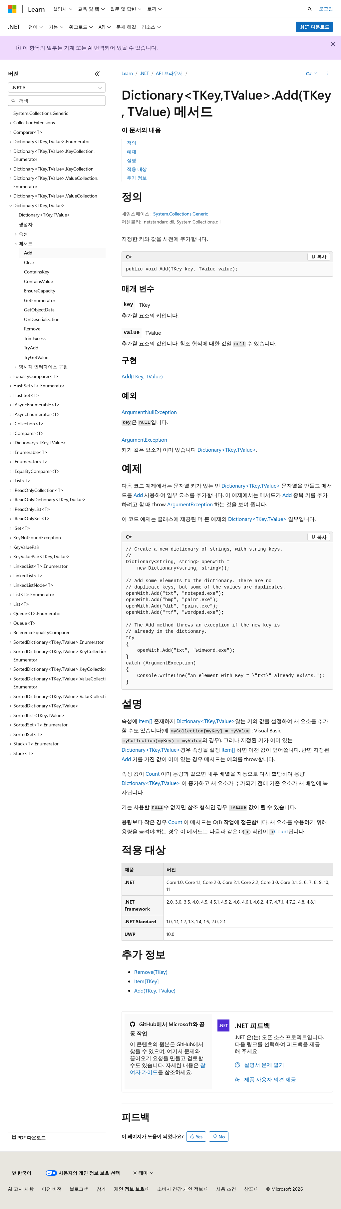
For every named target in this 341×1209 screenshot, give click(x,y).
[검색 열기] (309, 9)
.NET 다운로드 (314, 27)
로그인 (326, 8)
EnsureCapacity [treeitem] (39, 290)
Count (153, 773)
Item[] (146, 720)
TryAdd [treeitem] (31, 347)
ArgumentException (144, 439)
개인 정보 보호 (129, 1189)
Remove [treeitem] (32, 328)
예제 (131, 152)
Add (138, 494)
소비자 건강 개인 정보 (180, 1189)
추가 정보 (137, 178)
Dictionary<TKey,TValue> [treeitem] (44, 214)
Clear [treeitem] (29, 262)
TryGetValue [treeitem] (36, 357)
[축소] (97, 74)
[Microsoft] (12, 9)
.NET (144, 73)
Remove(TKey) (151, 971)
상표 (248, 1189)
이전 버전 (52, 1189)
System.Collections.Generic (180, 213)
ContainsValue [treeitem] (38, 281)
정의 (131, 143)
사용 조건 (226, 1189)
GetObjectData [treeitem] (39, 309)
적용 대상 (137, 169)
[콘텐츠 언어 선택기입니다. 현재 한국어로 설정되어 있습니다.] (21, 1173)
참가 (101, 1189)
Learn (127, 73)
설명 (131, 160)
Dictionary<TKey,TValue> (226, 449)
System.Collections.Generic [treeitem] (40, 113)
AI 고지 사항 (21, 1189)
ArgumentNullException (149, 411)
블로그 (77, 1189)
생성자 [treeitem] (26, 224)
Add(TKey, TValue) (142, 376)
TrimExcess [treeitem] (35, 338)
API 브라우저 (169, 73)
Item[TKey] (146, 981)
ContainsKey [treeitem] (36, 271)
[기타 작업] (327, 73)
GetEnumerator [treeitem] (39, 300)
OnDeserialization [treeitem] (42, 319)
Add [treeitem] (28, 252)
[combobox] (57, 87)
